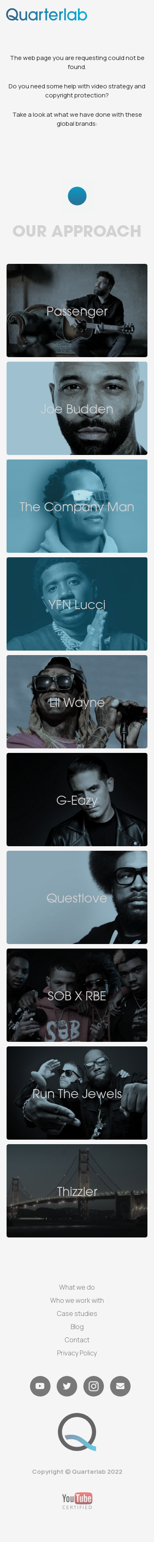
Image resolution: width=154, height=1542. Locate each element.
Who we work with (77, 1300)
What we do (77, 1287)
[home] (46, 14)
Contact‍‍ (77, 1339)
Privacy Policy (77, 1352)
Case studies (77, 1313)
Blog (77, 1326)
